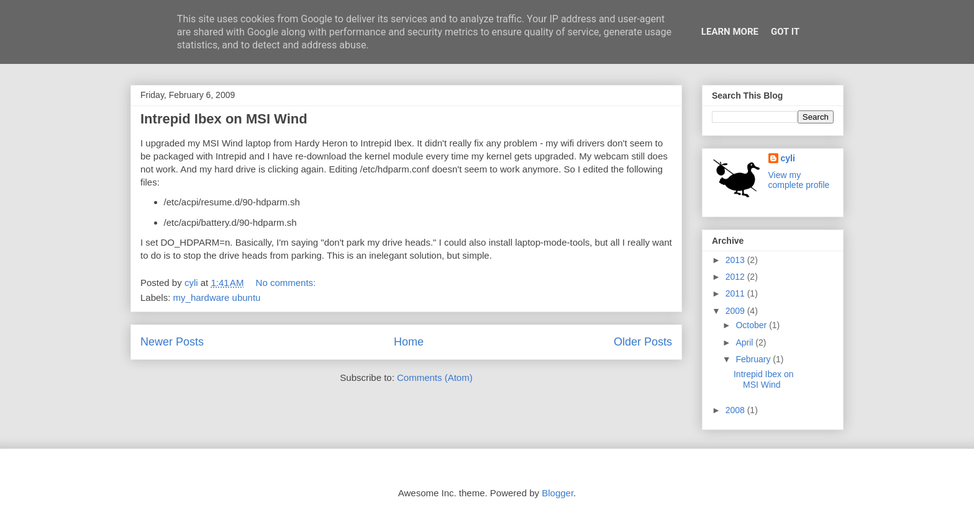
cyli (788, 158)
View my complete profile (799, 180)
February (754, 359)
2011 (736, 293)
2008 (736, 410)
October (752, 325)
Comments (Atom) (435, 377)
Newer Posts (172, 342)
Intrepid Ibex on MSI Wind (223, 119)
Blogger (557, 493)
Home (409, 342)
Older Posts (643, 342)
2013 (736, 260)
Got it (785, 31)
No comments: (287, 282)
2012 (736, 277)
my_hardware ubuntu (217, 297)
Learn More (729, 31)
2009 (736, 311)
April (745, 342)
